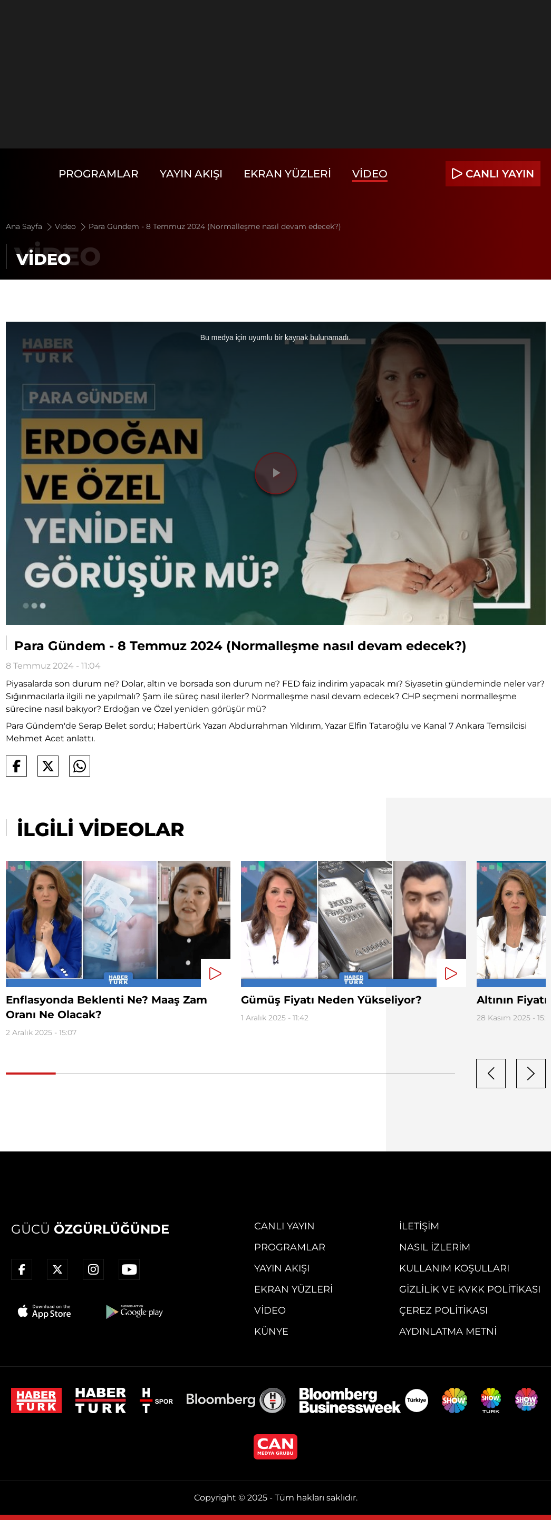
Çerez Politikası (443, 1310)
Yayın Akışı (191, 173)
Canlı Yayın (284, 1226)
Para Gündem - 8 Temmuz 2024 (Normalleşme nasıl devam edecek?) (215, 226)
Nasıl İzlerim (434, 1247)
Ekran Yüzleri (287, 173)
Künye (271, 1331)
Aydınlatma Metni (448, 1331)
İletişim (419, 1226)
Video (370, 173)
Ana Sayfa (30, 226)
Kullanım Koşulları (454, 1268)
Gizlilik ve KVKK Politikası (469, 1289)
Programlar (99, 173)
